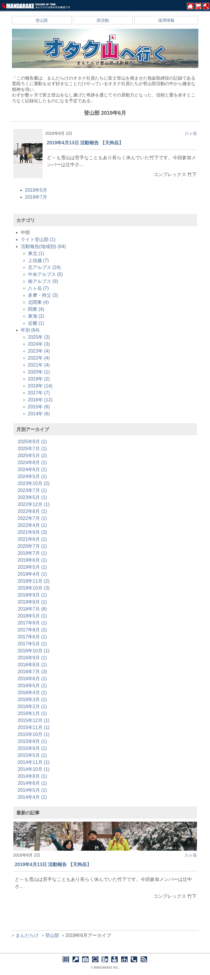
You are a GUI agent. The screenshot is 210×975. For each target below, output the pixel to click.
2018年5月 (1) (32, 615)
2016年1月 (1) (32, 713)
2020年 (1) (39, 371)
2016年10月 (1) (34, 650)
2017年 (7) (39, 392)
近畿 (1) (36, 323)
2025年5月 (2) (32, 455)
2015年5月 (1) (32, 755)
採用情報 (166, 20)
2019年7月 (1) (32, 553)
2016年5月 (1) (32, 685)
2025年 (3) (39, 337)
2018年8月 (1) (32, 601)
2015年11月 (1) (34, 727)
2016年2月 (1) (32, 706)
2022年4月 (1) (32, 525)
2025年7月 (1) (32, 448)
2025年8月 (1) (32, 441)
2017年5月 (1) (32, 643)
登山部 (42, 20)
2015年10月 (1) (34, 734)
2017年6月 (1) (32, 636)
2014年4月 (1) (32, 797)
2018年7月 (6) (32, 608)
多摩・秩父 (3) (43, 295)
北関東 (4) (38, 302)
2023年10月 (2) (34, 483)
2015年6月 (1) (32, 748)
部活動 (103, 20)
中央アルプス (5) (45, 274)
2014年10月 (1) (34, 769)
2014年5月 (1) (32, 790)
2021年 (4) (39, 364)
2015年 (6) (39, 406)
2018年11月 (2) (34, 581)
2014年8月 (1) (32, 776)
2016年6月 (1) (32, 678)
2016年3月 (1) (32, 699)
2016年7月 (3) (32, 671)
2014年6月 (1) (32, 783)
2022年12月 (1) (34, 504)
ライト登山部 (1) (38, 239)
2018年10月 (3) (34, 588)
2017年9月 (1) (32, 622)
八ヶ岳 (191, 133)
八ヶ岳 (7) (38, 288)
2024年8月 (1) (32, 462)
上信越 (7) (38, 260)
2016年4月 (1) (32, 692)
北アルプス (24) (44, 267)
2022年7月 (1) (32, 518)
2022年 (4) (39, 357)
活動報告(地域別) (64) (43, 246)
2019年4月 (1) (32, 574)
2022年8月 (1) (32, 511)
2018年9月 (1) (32, 594)
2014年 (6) (39, 413)
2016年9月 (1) (32, 657)
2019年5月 (36, 190)
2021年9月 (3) (32, 532)
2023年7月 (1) (32, 490)
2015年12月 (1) (34, 720)
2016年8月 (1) (32, 664)
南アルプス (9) (43, 281)
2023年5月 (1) (32, 497)
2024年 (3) (39, 344)
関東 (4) (36, 309)
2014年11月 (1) (34, 762)
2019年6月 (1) (32, 560)
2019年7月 (36, 197)
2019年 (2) (39, 378)
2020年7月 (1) (32, 546)
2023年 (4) (39, 351)
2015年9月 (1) (32, 741)
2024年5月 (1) (32, 476)
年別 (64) (30, 330)
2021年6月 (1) (32, 539)
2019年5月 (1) (32, 567)
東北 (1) (36, 253)
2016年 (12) (40, 399)
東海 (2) (36, 316)
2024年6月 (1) (32, 469)
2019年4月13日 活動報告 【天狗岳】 (85, 142)
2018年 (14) (40, 385)
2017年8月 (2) (32, 629)
